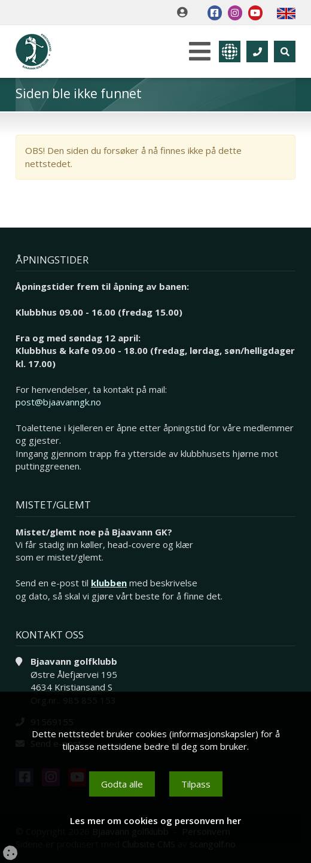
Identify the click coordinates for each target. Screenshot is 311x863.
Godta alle (122, 784)
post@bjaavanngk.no (58, 402)
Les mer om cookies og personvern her (155, 820)
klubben (109, 583)
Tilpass (196, 784)
